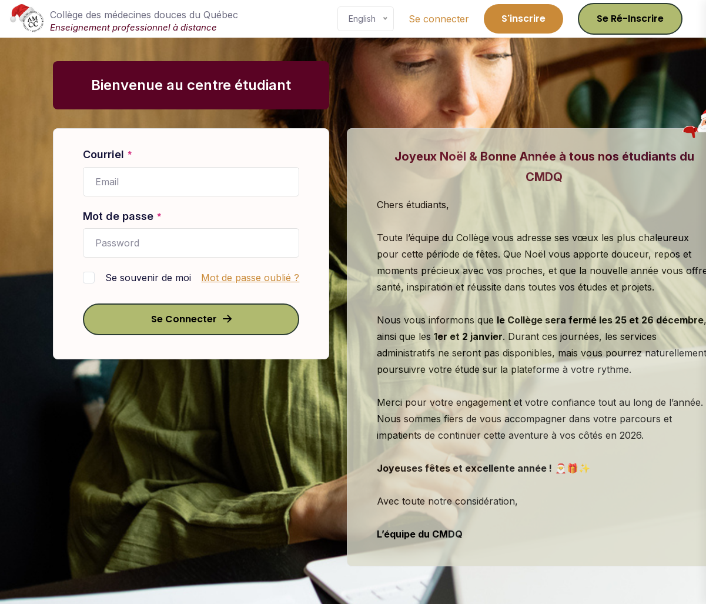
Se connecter (439, 19)
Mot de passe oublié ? (250, 277)
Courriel (107, 155)
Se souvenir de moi (148, 277)
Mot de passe (122, 217)
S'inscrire (523, 18)
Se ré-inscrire (630, 18)
